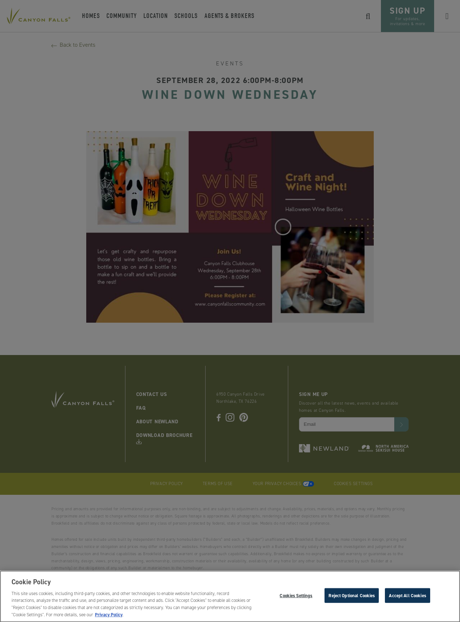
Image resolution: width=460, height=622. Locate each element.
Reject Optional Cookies (351, 597)
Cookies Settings (296, 597)
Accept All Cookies (407, 597)
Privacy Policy (109, 617)
